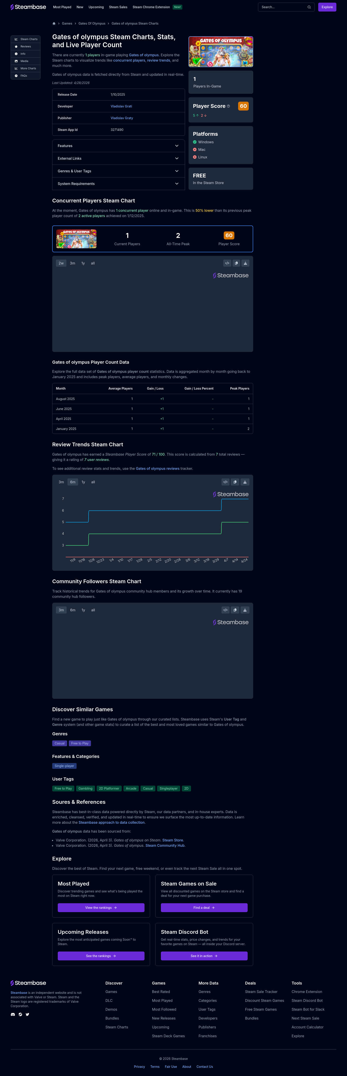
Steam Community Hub (165, 845)
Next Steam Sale (305, 1018)
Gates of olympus (144, 55)
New (80, 7)
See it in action (204, 956)
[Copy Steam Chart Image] (236, 263)
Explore (327, 7)
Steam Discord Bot (307, 1000)
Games (67, 23)
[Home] (54, 23)
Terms (155, 1066)
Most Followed (164, 1009)
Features (118, 145)
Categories (208, 1000)
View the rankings (101, 907)
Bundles (112, 1018)
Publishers (207, 1027)
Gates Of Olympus (92, 23)
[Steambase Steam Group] (20, 1014)
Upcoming (96, 7)
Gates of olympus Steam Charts (135, 23)
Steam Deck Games (168, 1036)
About (186, 1066)
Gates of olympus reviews (157, 468)
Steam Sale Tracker (261, 991)
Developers (208, 1018)
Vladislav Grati (121, 106)
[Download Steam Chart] (245, 263)
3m (72, 263)
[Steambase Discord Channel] (13, 1014)
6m (72, 482)
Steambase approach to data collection (112, 822)
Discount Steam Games (264, 1000)
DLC (109, 1000)
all (93, 263)
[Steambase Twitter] (27, 1014)
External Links (118, 158)
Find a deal (204, 907)
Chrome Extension (307, 991)
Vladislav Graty (122, 118)
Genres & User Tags (118, 171)
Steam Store (172, 840)
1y (83, 263)
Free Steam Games (261, 1009)
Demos (111, 1009)
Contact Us (205, 1066)
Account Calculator (308, 1027)
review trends (158, 60)
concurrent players (129, 60)
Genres (204, 991)
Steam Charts (117, 1027)
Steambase (19, 992)
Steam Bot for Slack (308, 1009)
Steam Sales (118, 7)
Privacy (139, 1066)
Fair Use (171, 1066)
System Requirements (118, 183)
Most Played (62, 7)
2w (61, 263)
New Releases (164, 1018)
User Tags (207, 1009)
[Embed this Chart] (227, 263)
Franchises (208, 1036)
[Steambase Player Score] (228, 106)
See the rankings (101, 956)
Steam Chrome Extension (151, 7)
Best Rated (161, 991)
